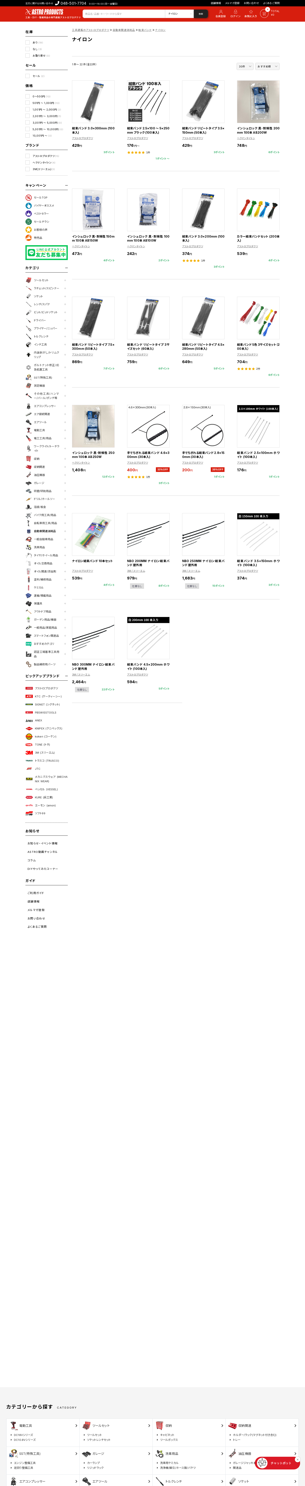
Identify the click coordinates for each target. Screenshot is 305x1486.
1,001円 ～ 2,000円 (47, 109)
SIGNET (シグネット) (42, 704)
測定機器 (35, 385)
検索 (201, 14)
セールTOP (36, 197)
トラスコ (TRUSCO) (42, 760)
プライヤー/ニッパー (41, 328)
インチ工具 (36, 344)
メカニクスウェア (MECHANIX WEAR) (46, 779)
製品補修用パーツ (40, 664)
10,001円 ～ (42, 135)
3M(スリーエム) (44, 169)
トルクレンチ (37, 336)
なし (37, 49)
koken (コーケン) (41, 736)
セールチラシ (37, 221)
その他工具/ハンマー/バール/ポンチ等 (42, 396)
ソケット (34, 296)
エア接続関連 (37, 414)
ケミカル (34, 587)
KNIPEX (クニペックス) (43, 728)
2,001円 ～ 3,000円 (47, 116)
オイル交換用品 (38, 563)
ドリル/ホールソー (40, 499)
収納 (32, 459)
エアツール (36, 422)
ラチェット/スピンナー (42, 288)
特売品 (33, 238)
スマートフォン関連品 (42, 636)
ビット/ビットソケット (41, 312)
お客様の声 (36, 230)
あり (38, 42)
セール (38, 76)
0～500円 (42, 96)
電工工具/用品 (38, 438)
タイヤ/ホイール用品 (41, 555)
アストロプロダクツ (46, 156)
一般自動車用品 (39, 539)
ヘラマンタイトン (44, 162)
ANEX (33, 720)
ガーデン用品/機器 (40, 620)
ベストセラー (37, 213)
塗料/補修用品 (38, 579)
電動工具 (35, 430)
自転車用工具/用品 (41, 523)
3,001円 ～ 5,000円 (47, 122)
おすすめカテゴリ (39, 644)
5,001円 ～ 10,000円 (48, 129)
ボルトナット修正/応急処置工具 (42, 367)
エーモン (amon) (40, 805)
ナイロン (160, 30)
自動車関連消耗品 (40, 531)
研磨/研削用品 (38, 491)
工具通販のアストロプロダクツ (90, 30)
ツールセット (37, 280)
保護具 (33, 603)
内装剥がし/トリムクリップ (42, 355)
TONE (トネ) (37, 745)
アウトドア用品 (38, 612)
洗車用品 (35, 547)
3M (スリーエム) (40, 753)
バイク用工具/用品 (40, 515)
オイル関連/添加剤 (40, 571)
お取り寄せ (41, 55)
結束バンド (145, 30)
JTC (32, 768)
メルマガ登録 (232, 3)
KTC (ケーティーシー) (43, 696)
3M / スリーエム (136, 570)
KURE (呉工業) (39, 797)
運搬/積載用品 (38, 595)
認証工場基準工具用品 (42, 654)
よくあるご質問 (271, 3)
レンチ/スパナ (37, 304)
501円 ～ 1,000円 (46, 103)
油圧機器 (35, 475)
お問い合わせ (251, 3)
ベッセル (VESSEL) (41, 789)
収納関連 (35, 467)
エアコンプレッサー (40, 406)
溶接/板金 (35, 507)
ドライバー (35, 320)
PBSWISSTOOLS (41, 712)
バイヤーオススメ (39, 206)
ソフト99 (35, 813)
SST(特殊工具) (38, 377)
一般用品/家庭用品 (41, 628)
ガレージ (34, 483)
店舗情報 (216, 3)
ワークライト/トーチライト (42, 448)
